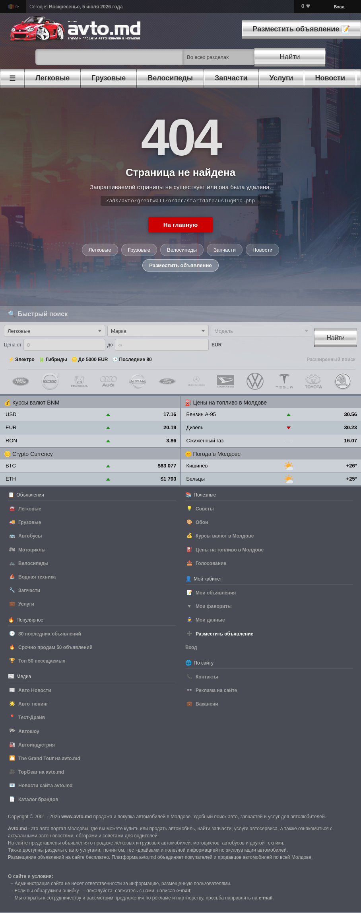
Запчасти (224, 251)
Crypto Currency (32, 455)
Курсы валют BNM (36, 404)
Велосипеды (182, 251)
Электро (25, 361)
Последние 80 (135, 361)
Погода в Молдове (217, 455)
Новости (262, 251)
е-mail (183, 892)
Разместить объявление (180, 267)
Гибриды (56, 361)
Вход (339, 6)
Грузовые (139, 251)
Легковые (100, 251)
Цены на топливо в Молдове (230, 404)
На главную (180, 226)
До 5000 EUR (93, 361)
